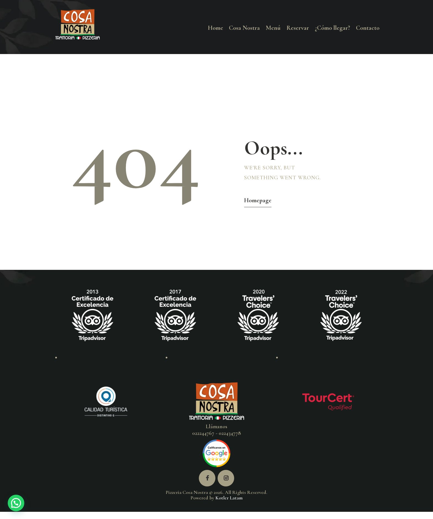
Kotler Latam (229, 498)
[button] (16, 503)
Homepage (257, 200)
